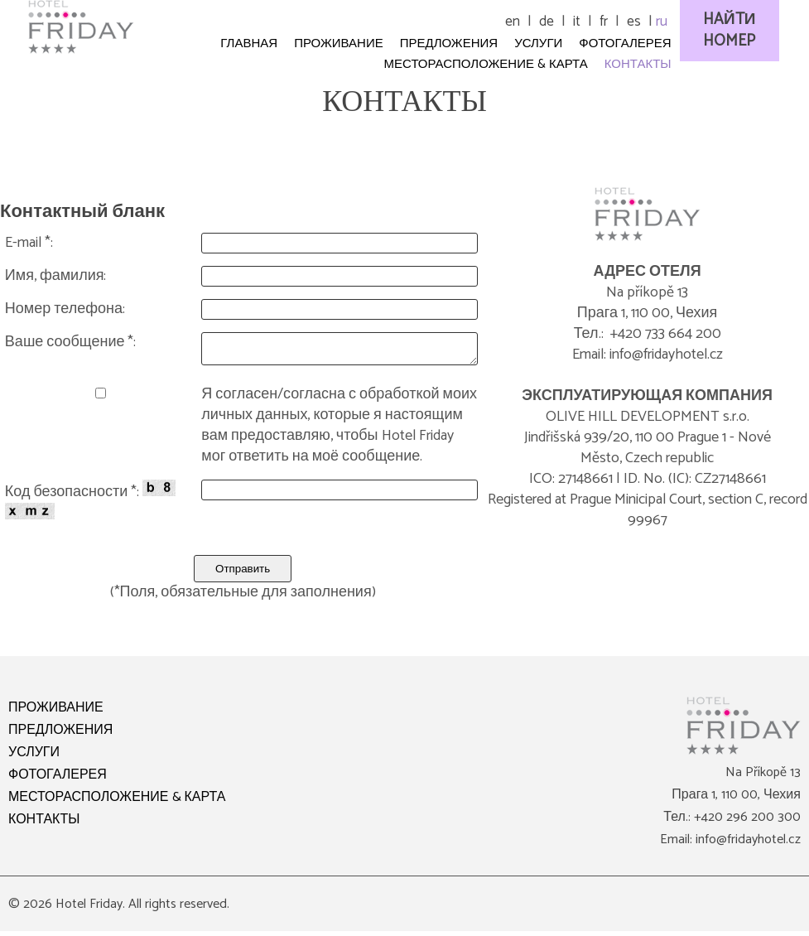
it (576, 21)
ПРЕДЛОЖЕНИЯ (60, 735)
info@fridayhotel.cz (748, 844)
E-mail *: (29, 243)
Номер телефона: (65, 309)
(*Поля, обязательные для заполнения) (243, 597)
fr (604, 21)
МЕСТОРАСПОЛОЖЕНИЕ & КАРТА (116, 802)
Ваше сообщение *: (71, 342)
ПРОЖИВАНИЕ (56, 713)
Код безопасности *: (90, 504)
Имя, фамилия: (56, 276)
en (512, 21)
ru (661, 21)
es (634, 21)
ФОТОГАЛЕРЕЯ (57, 780)
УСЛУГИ (34, 757)
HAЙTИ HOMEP (729, 30)
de (546, 21)
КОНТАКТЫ (43, 824)
